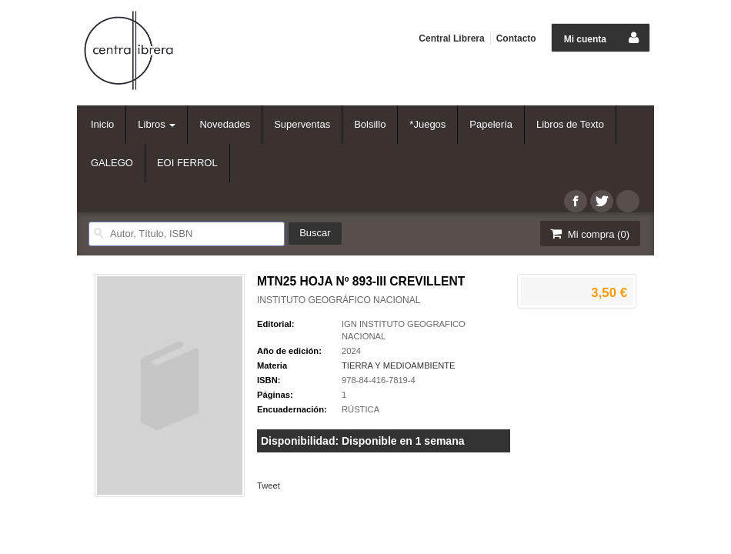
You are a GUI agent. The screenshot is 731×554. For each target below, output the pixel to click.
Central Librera (451, 38)
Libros (156, 124)
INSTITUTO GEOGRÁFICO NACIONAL (338, 300)
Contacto (516, 38)
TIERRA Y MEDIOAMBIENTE (399, 365)
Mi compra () (588, 233)
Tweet (268, 485)
